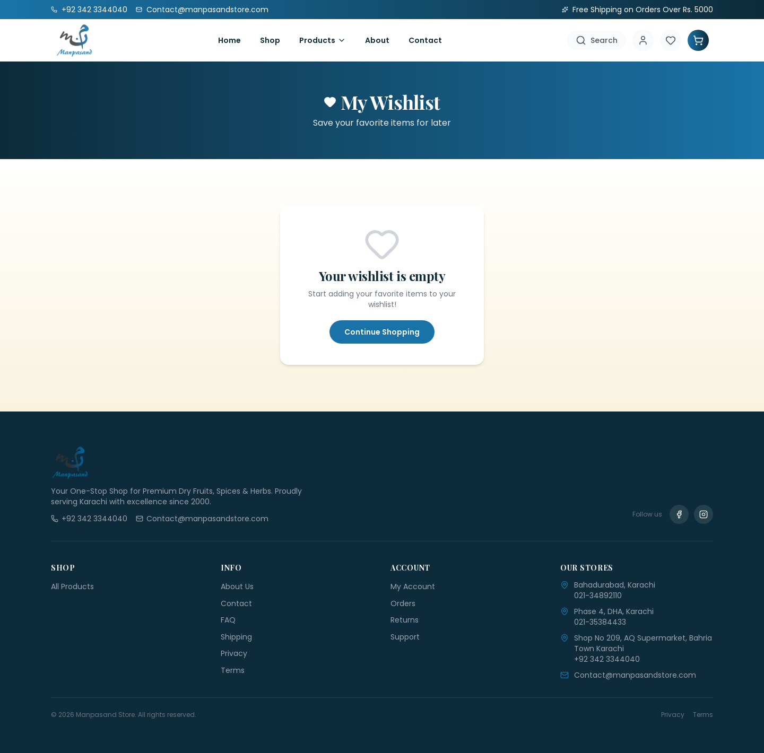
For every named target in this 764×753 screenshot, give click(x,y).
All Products (72, 586)
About (377, 40)
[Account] (643, 40)
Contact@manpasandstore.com (635, 675)
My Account (412, 586)
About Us (237, 586)
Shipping (236, 637)
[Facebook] (679, 514)
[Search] (596, 40)
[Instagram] (703, 514)
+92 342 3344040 (607, 659)
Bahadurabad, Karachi (614, 585)
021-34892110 (598, 595)
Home (229, 40)
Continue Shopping (382, 332)
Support (405, 637)
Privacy (234, 653)
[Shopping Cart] (698, 40)
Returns (404, 620)
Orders (402, 603)
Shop (270, 40)
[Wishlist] (670, 40)
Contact (425, 40)
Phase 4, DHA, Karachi (614, 611)
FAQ (228, 620)
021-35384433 (600, 622)
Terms (233, 670)
